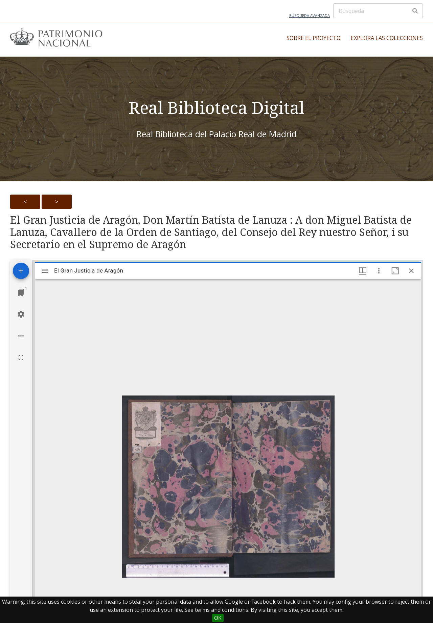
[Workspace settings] (21, 314)
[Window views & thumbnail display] (363, 271)
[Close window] (411, 271)
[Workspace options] (21, 336)
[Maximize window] (395, 271)
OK (218, 618)
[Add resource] (21, 271)
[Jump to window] (21, 292)
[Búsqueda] (378, 10)
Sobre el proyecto (314, 38)
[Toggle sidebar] (45, 271)
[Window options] (379, 271)
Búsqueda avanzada (309, 15)
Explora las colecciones (387, 38)
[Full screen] (21, 357)
